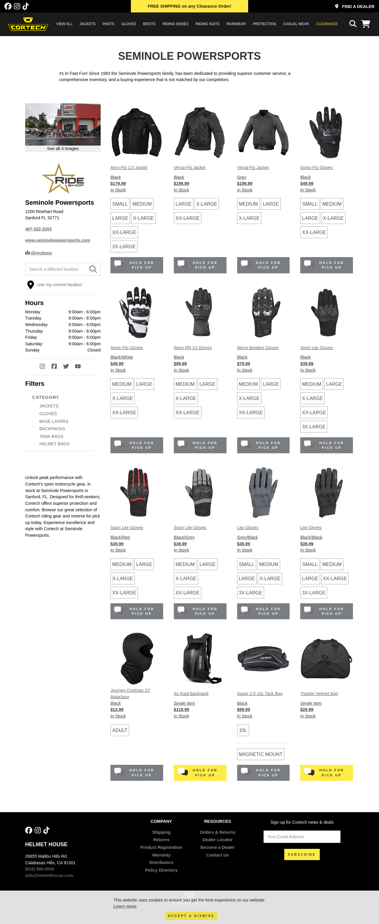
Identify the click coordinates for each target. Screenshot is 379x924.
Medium (142, 204)
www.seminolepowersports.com (57, 240)
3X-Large (124, 246)
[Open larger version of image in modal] (63, 127)
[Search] (93, 269)
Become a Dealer (217, 847)
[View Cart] (367, 24)
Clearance (327, 24)
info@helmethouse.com (49, 875)
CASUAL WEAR (296, 24)
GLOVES (128, 24)
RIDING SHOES (175, 24)
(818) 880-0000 (39, 869)
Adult (119, 730)
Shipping (161, 832)
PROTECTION (264, 24)
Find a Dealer (355, 6)
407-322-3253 (38, 229)
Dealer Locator (218, 839)
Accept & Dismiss (191, 915)
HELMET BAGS (54, 443)
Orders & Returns (217, 832)
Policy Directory (161, 870)
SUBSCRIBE (302, 854)
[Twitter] (69, 367)
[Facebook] (8, 6)
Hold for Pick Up (134, 265)
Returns (161, 839)
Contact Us (217, 855)
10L (243, 730)
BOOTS (149, 24)
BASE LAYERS (53, 421)
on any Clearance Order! (189, 6)
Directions (38, 253)
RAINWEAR (236, 24)
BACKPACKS (52, 428)
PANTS (108, 24)
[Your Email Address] (302, 837)
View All (64, 24)
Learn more (124, 906)
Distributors (161, 862)
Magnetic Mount (261, 754)
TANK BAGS (51, 436)
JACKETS (88, 24)
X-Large (143, 218)
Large (120, 218)
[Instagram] (17, 6)
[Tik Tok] (26, 6)
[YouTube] (81, 367)
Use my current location (54, 284)
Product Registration (161, 847)
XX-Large (124, 232)
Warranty (161, 855)
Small (120, 204)
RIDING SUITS (208, 24)
